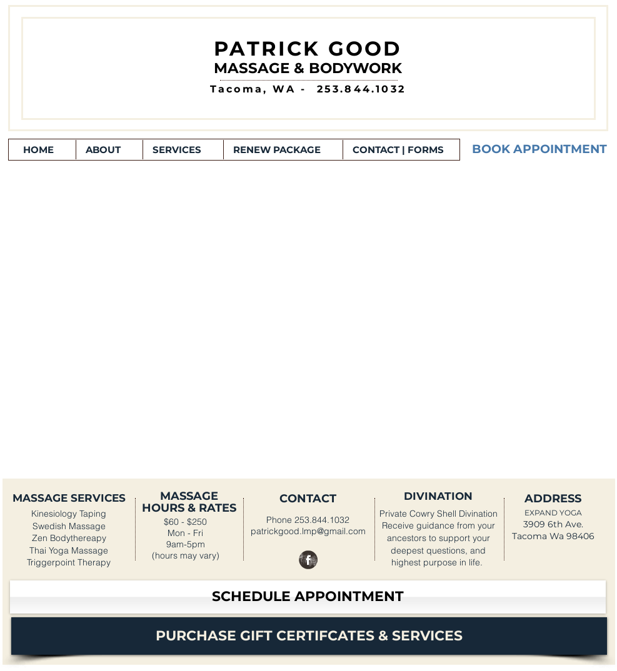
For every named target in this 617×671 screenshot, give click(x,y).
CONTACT (307, 498)
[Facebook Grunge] (308, 559)
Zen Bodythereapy (69, 538)
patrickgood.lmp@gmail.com (308, 531)
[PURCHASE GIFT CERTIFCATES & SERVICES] (309, 636)
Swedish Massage (69, 526)
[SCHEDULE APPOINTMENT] (308, 597)
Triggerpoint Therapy (69, 562)
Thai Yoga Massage (68, 550)
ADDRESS (552, 498)
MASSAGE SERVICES (69, 498)
